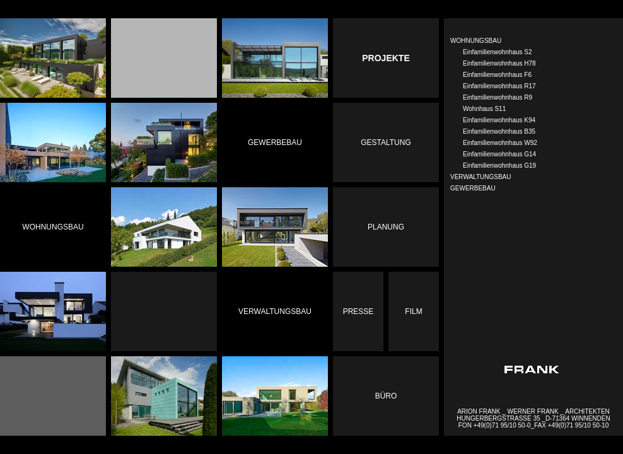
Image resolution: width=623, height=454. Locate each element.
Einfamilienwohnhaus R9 (497, 97)
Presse (358, 311)
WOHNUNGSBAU (475, 40)
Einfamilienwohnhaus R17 (499, 86)
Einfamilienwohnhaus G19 (499, 165)
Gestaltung (386, 142)
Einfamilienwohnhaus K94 (499, 120)
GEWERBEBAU (473, 188)
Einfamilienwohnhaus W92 (500, 142)
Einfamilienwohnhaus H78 (499, 63)
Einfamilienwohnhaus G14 (499, 154)
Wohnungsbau (52, 227)
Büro (386, 396)
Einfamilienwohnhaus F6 (497, 74)
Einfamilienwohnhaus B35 (499, 131)
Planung (386, 227)
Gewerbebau (275, 142)
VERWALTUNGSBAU (480, 176)
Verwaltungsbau (275, 311)
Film (413, 311)
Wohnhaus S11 (484, 108)
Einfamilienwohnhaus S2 (497, 52)
